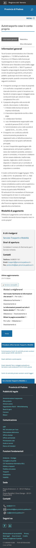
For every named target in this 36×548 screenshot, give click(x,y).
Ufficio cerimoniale (9, 438)
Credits (25, 536)
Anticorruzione (8, 404)
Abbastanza (7, 314)
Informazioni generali (10, 39)
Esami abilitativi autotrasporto (11, 359)
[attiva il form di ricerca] (32, 9)
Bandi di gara (7, 409)
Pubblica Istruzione (9, 469)
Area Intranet (16, 536)
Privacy (26, 533)
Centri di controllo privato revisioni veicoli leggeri (17, 373)
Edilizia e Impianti (9, 466)
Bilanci (5, 415)
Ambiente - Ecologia (9, 458)
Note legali (6, 536)
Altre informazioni (26, 44)
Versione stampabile (9, 285)
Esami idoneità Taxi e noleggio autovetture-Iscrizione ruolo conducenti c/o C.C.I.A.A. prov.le (16, 366)
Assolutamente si (9, 304)
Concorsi (6, 412)
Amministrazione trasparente (12, 398)
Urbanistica (6, 474)
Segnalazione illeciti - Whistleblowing (15, 406)
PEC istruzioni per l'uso (10, 429)
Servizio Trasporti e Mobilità (16, 237)
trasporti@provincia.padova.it (19, 262)
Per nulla (18, 296)
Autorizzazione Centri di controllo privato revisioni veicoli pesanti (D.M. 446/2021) (17, 352)
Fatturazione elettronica (11, 432)
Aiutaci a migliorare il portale (12, 538)
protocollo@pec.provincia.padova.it (20, 265)
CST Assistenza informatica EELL (14, 463)
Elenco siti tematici (9, 446)
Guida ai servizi (8, 443)
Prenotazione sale (9, 440)
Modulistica (24, 39)
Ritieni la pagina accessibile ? (14, 317)
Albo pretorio (7, 401)
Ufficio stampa (8, 435)
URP (4, 427)
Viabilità (5, 477)
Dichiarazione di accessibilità (12, 533)
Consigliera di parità (9, 461)
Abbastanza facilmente (11, 300)
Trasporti (6, 472)
